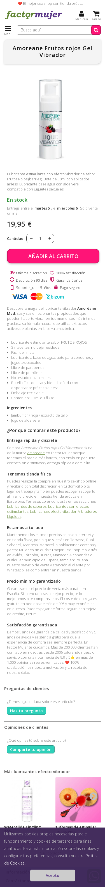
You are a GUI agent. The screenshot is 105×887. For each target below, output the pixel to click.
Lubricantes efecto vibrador (53, 511)
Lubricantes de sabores (26, 506)
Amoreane (36, 452)
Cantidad (15, 238)
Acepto (52, 875)
